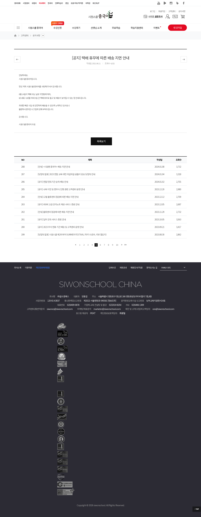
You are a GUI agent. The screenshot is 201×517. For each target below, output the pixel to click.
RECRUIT (96, 3)
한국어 (50, 3)
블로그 (177, 3)
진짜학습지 (59, 3)
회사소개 (17, 267)
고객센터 (171, 11)
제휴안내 (123, 267)
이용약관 (28, 267)
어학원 (87, 3)
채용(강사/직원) (136, 267)
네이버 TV (165, 3)
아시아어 (42, 3)
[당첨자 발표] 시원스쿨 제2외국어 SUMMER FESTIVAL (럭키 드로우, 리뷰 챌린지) (72, 234)
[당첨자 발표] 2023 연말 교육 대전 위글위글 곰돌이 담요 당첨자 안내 (66, 174)
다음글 (184, 59)
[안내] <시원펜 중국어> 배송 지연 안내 (54, 166)
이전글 (17, 59)
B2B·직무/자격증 (77, 3)
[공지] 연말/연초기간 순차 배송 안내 (53, 181)
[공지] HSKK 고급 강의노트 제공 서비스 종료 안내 (58, 204)
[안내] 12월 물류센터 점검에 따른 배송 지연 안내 (58, 196)
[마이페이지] (167, 16)
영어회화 (17, 3)
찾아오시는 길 (151, 267)
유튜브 (158, 3)
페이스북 (184, 3)
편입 (66, 3)
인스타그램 (171, 3)
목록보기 (101, 141)
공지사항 (181, 11)
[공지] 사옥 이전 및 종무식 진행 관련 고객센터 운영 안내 (61, 189)
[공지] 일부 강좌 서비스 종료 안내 (52, 219)
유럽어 (34, 3)
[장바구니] (182, 16)
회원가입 (161, 11)
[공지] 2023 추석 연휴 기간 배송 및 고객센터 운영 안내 (60, 227)
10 (117, 244)
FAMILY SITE (166, 267)
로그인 (152, 11)
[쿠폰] (175, 16)
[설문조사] (153, 16)
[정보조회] (111, 300)
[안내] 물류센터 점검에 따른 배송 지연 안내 (56, 211)
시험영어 (26, 3)
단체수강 (112, 267)
